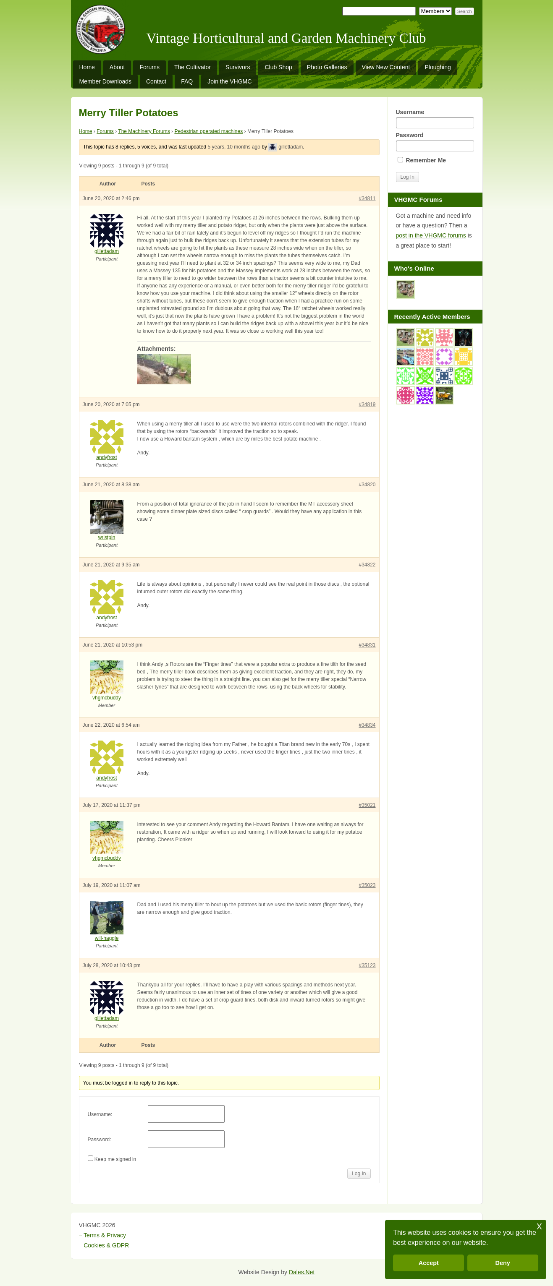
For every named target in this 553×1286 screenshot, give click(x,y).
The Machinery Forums (144, 131)
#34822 (367, 565)
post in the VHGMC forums (431, 235)
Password (435, 141)
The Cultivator (192, 67)
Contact (156, 81)
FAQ (187, 81)
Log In (359, 1173)
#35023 (367, 885)
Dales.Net (302, 1272)
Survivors (237, 67)
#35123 (367, 965)
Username (435, 118)
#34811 (367, 198)
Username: (100, 1114)
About (117, 67)
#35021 (367, 805)
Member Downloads (105, 81)
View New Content (386, 67)
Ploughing (438, 67)
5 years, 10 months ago (234, 147)
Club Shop (278, 67)
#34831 (367, 645)
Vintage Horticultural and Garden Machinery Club (286, 38)
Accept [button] (429, 1263)
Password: (99, 1140)
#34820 (367, 485)
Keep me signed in (115, 1159)
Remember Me (422, 160)
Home (87, 67)
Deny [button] (502, 1263)
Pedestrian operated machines (208, 131)
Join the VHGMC (229, 81)
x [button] (539, 1226)
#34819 (367, 404)
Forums (149, 67)
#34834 (367, 725)
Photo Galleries (327, 67)
